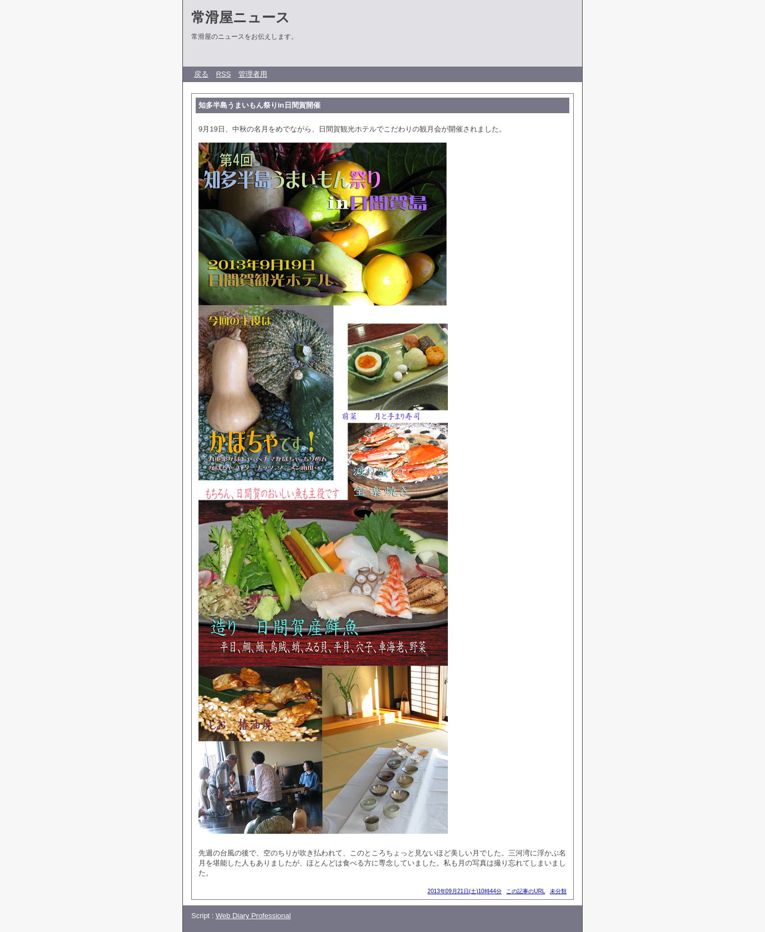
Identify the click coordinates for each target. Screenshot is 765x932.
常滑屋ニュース (240, 17)
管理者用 (252, 74)
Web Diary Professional (253, 915)
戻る (201, 74)
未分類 (558, 891)
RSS (223, 74)
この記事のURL (525, 891)
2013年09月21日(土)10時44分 (464, 891)
